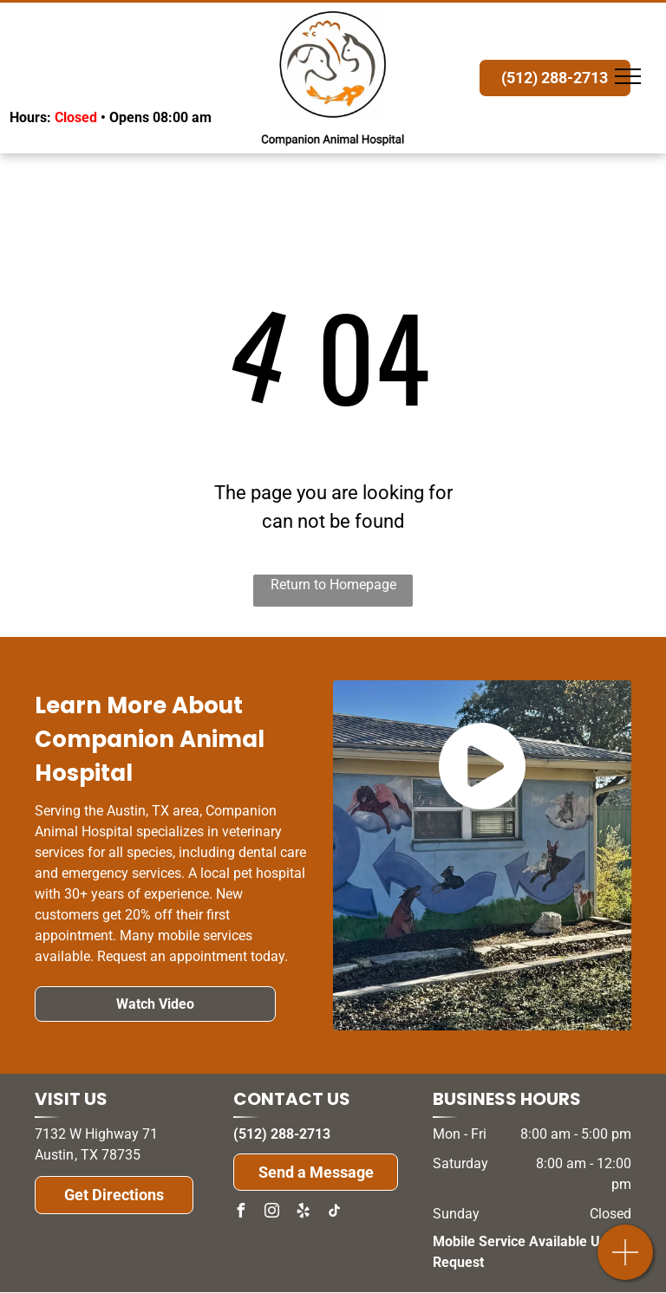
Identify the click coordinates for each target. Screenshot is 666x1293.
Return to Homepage (333, 584)
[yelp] (302, 1212)
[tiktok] (334, 1212)
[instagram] (271, 1212)
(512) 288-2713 (281, 1134)
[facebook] (240, 1212)
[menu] (627, 76)
